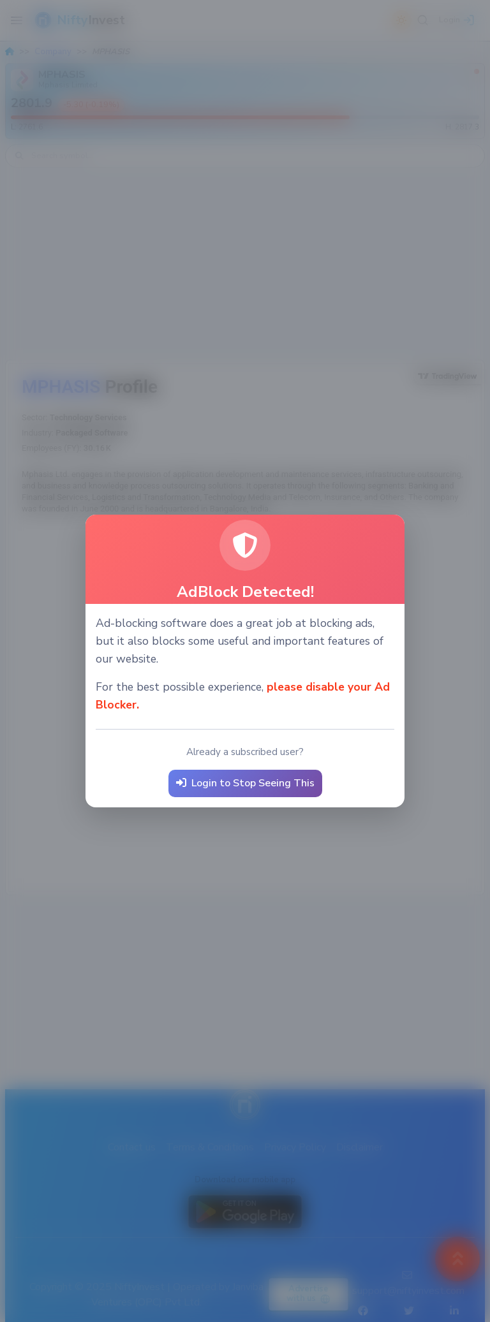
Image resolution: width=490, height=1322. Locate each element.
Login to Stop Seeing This (245, 783)
